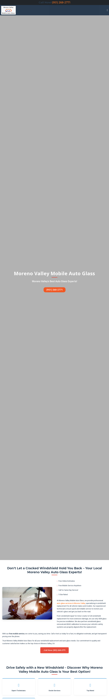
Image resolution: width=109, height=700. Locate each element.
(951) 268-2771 (61, 2)
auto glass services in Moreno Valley (71, 603)
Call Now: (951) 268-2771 (54, 650)
